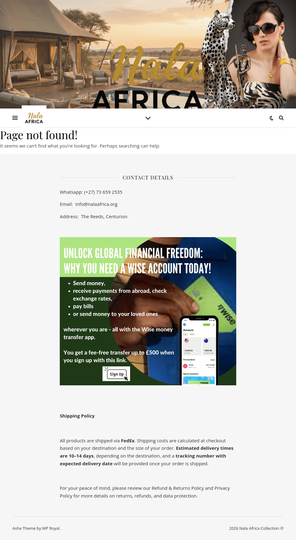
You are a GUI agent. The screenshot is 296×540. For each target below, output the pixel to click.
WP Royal (50, 528)
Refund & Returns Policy (178, 488)
